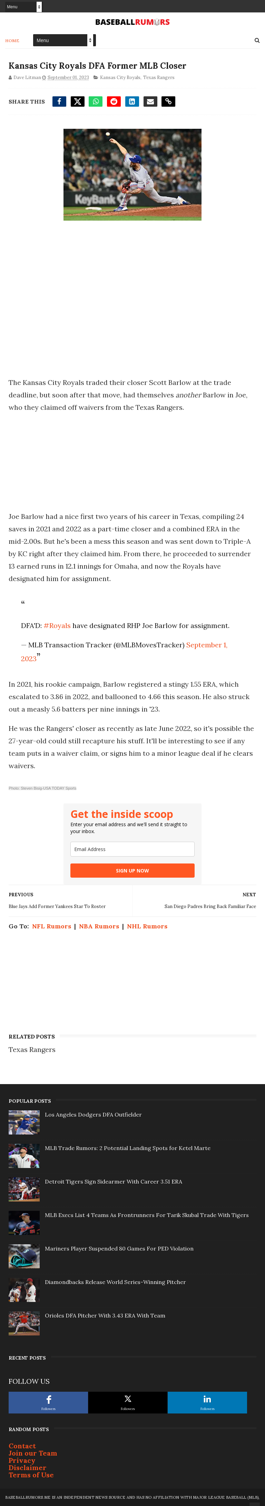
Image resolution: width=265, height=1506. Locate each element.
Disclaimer (28, 1467)
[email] (132, 849)
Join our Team (33, 1453)
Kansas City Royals (120, 77)
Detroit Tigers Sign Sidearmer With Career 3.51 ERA (113, 1181)
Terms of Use (31, 1474)
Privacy (22, 1460)
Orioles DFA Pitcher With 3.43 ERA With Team (105, 1315)
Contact (22, 1445)
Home (12, 40)
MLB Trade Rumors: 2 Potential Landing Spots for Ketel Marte (127, 1148)
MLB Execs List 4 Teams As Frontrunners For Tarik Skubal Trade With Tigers (147, 1214)
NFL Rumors (51, 926)
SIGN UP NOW (132, 870)
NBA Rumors (99, 926)
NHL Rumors (147, 926)
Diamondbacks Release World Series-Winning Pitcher (115, 1281)
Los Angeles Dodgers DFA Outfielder (93, 1114)
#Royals (57, 625)
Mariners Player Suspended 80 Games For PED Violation (119, 1248)
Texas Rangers (159, 77)
